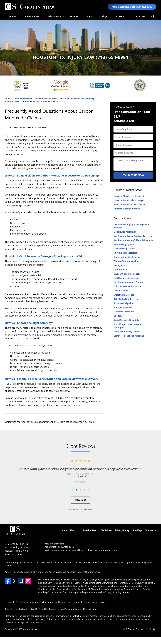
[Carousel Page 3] (81, 490)
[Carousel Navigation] (80, 490)
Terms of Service (83, 609)
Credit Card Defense (123, 294)
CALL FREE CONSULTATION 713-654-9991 (27, 127)
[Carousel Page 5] (88, 490)
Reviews (74, 16)
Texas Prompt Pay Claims (126, 331)
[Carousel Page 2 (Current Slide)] (77, 490)
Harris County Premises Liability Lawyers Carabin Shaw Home (30, 6)
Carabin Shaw (30, 629)
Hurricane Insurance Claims (128, 282)
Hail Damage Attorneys (125, 278)
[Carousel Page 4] (84, 490)
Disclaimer (106, 530)
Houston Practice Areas (127, 190)
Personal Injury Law (123, 244)
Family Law (119, 265)
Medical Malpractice (124, 248)
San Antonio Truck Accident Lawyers (132, 236)
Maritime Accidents (123, 311)
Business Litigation (123, 303)
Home (12, 16)
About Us (75, 530)
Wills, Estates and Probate (127, 286)
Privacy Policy (122, 530)
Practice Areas (31, 16)
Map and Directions (54, 543)
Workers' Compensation (126, 261)
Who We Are (54, 16)
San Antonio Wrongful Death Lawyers (133, 240)
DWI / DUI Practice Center (126, 273)
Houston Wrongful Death (126, 208)
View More (80, 500)
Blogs (104, 16)
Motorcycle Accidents (124, 231)
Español (120, 16)
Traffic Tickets (120, 290)
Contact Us (139, 16)
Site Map (137, 530)
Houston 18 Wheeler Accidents (129, 196)
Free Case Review (124, 106)
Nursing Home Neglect (125, 252)
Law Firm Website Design (139, 629)
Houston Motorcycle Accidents (129, 204)
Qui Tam (117, 315)
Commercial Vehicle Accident (128, 335)
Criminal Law (120, 269)
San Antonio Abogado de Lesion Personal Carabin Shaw (72, 571)
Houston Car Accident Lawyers (129, 200)
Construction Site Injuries (126, 257)
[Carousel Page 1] (73, 490)
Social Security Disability (126, 320)
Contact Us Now (133, 175)
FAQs (90, 16)
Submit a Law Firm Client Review (80, 509)
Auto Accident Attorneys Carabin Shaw (24, 571)
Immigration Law (122, 307)
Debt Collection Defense (125, 299)
